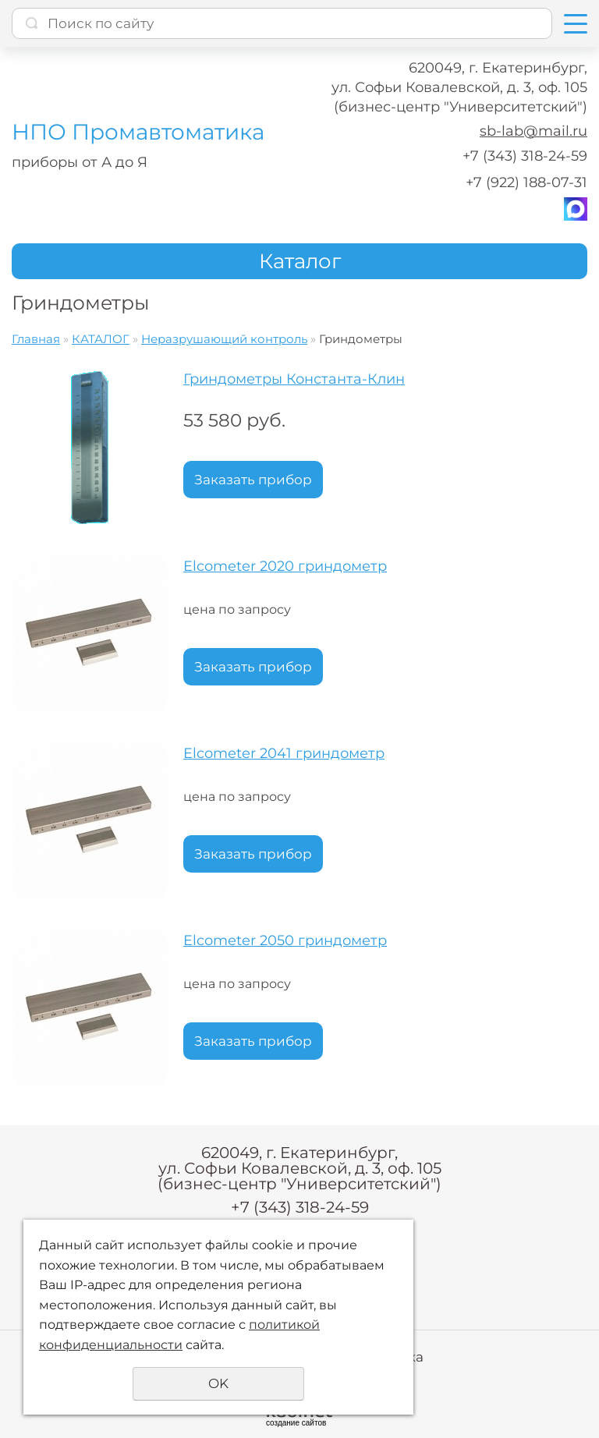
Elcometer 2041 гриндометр (284, 753)
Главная (36, 338)
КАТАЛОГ (100, 338)
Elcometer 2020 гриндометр (285, 566)
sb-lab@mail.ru (533, 131)
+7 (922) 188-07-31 (526, 182)
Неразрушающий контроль (224, 338)
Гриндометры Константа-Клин (294, 379)
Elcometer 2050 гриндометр (285, 940)
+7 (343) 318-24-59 (525, 156)
